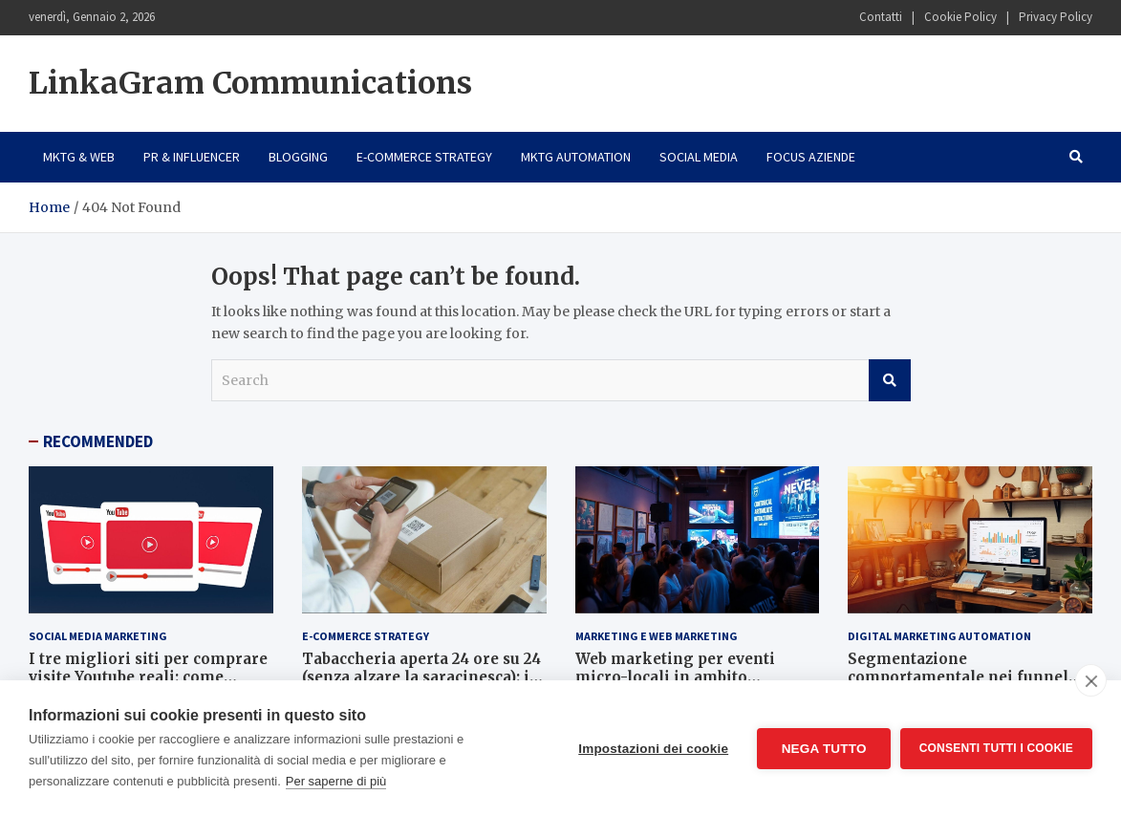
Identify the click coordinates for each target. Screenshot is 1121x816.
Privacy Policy (1055, 17)
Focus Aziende (810, 156)
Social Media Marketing (98, 636)
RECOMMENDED (98, 441)
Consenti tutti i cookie (996, 748)
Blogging (298, 156)
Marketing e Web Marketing (656, 636)
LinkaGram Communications (250, 83)
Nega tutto (823, 748)
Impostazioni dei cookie (653, 748)
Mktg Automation (576, 156)
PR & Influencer (191, 156)
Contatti (880, 17)
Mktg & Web (79, 156)
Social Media (698, 156)
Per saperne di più (336, 781)
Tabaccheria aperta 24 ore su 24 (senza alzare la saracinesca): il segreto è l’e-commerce (421, 677)
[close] (1091, 680)
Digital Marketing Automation (939, 636)
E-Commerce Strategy (424, 156)
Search (890, 380)
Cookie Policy (960, 17)
